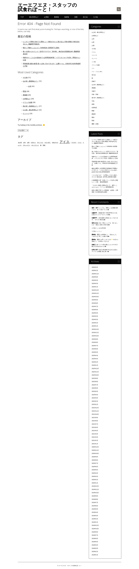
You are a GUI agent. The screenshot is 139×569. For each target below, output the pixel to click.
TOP (22, 17)
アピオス (73, 142)
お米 (29, 86)
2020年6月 (95, 466)
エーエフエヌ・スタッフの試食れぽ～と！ (47, 7)
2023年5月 (95, 352)
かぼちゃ (33, 142)
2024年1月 (95, 326)
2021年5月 (95, 430)
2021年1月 (95, 444)
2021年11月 (95, 411)
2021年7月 (95, 424)
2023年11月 (95, 332)
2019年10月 (95, 492)
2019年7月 (95, 502)
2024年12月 (95, 290)
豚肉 (93, 117)
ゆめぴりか (55, 142)
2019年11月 (95, 489)
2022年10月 (95, 375)
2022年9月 (95, 378)
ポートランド (35, 145)
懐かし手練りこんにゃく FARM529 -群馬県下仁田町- (41, 48)
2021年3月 (95, 437)
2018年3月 (95, 548)
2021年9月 (95, 417)
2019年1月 (95, 522)
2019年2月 (95, 519)
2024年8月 (95, 303)
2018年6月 (95, 538)
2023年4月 (95, 355)
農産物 (56, 17)
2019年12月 (95, 486)
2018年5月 (95, 541)
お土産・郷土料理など (30, 110)
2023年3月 (95, 358)
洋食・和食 (95, 94)
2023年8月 (95, 342)
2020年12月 (95, 447)
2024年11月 (95, 293)
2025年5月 (95, 280)
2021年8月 (95, 421)
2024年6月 (95, 309)
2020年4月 (95, 473)
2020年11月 (95, 450)
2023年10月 (95, 336)
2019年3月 (95, 515)
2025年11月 (95, 274)
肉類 (75, 17)
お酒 (93, 45)
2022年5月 (95, 391)
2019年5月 (95, 509)
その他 (95, 17)
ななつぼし (48, 142)
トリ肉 (94, 62)
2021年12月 (95, 408)
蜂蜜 (93, 111)
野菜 (24, 91)
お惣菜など (27, 99)
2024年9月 (95, 300)
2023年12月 (95, 329)
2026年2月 (95, 270)
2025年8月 (95, 277)
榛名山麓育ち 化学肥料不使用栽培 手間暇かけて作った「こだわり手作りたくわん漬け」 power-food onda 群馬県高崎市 (105, 170)
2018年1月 (95, 555)
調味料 (94, 114)
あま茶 (20, 142)
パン (93, 68)
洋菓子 (94, 91)
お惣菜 (46, 17)
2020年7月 (95, 463)
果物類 (25, 95)
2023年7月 (95, 345)
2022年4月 (95, 394)
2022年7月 (95, 385)
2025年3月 (95, 283)
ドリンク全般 (27, 102)
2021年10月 (95, 414)
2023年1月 (95, 365)
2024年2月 (95, 323)
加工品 (85, 17)
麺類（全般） (96, 124)
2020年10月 (95, 453)
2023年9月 (95, 339)
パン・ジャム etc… (97, 71)
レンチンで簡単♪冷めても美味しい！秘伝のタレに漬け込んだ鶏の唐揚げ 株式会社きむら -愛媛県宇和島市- (104, 141)
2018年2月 (95, 551)
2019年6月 (95, 506)
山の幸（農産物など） (30, 81)
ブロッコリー (26, 145)
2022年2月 (95, 401)
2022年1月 (95, 404)
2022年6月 (95, 388)
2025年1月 (95, 287)
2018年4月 (95, 545)
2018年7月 (95, 535)
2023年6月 (95, 349)
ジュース (94, 55)
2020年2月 (95, 479)
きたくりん (40, 142)
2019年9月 (95, 496)
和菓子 (94, 81)
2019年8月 (95, 499)
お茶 (28, 142)
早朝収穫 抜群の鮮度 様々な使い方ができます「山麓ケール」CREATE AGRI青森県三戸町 (105, 163)
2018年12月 (95, 525)
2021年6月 (95, 427)
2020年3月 (95, 476)
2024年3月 (95, 319)
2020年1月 (95, 483)
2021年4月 (95, 434)
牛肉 (93, 101)
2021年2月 (95, 440)
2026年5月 (95, 267)
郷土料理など (34, 17)
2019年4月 (95, 512)
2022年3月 (95, 398)
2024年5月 (95, 313)
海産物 (66, 17)
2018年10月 (95, 528)
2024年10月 (95, 296)
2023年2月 (95, 362)
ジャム (79, 142)
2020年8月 (95, 460)
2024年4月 (95, 316)
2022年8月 (95, 381)
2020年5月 (95, 470)
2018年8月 (95, 532)
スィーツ (26, 113)
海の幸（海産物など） (30, 106)
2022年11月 (95, 372)
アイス (64, 142)
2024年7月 (95, 306)
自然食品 (94, 107)
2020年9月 (95, 457)
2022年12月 (95, 368)
